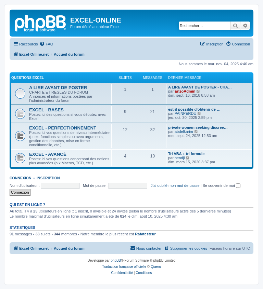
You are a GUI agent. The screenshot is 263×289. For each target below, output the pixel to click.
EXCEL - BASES (46, 109)
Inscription (48, 178)
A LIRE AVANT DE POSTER (58, 87)
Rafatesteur (145, 234)
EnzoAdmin (185, 91)
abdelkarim (184, 131)
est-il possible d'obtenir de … (194, 109)
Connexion (21, 178)
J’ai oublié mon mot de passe (175, 185)
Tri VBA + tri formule (186, 154)
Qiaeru (156, 267)
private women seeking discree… (198, 127)
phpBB (116, 260)
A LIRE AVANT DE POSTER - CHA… (200, 87)
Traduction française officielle (124, 267)
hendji (180, 158)
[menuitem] (46, 44)
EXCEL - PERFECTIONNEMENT (62, 127)
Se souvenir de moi (221, 185)
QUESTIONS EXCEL (27, 78)
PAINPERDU (185, 113)
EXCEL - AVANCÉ (47, 154)
